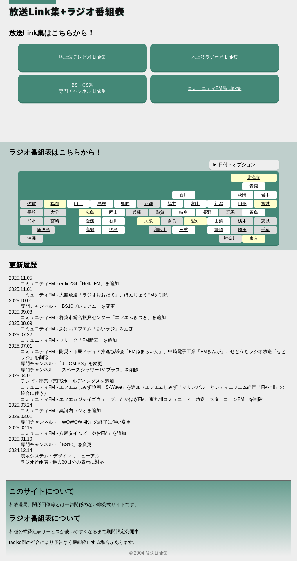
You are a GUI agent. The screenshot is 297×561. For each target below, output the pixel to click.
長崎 (31, 212)
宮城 (265, 203)
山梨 (218, 220)
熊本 (31, 220)
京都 (148, 203)
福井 (172, 203)
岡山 (113, 212)
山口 (78, 203)
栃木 (242, 220)
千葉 (265, 229)
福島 (253, 212)
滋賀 (160, 212)
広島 (90, 212)
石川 (183, 194)
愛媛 (90, 220)
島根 (101, 203)
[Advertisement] (148, 122)
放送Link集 (156, 553)
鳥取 (125, 203)
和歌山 (160, 229)
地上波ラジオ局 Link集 (214, 57)
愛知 (195, 220)
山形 (242, 203)
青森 (253, 186)
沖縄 (31, 238)
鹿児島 (43, 229)
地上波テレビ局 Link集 (82, 57)
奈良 (172, 220)
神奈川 (230, 238)
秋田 (242, 194)
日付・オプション (237, 164)
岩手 (265, 194)
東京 (253, 238)
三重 (183, 229)
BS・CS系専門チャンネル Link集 (82, 88)
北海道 (253, 177)
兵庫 (137, 212)
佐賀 (31, 203)
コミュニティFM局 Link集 (214, 88)
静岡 (218, 229)
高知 (90, 229)
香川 (113, 220)
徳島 (113, 229)
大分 (54, 212)
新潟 (218, 203)
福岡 (54, 203)
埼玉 (242, 229)
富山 (195, 203)
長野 (207, 212)
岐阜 (183, 212)
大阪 (148, 220)
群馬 (230, 212)
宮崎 (54, 220)
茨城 (265, 220)
